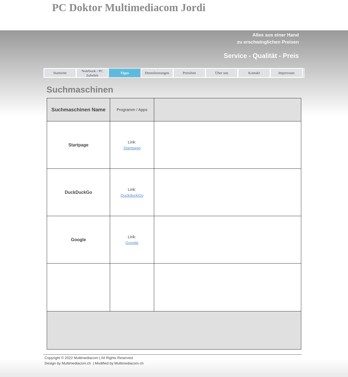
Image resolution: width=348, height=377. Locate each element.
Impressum (286, 73)
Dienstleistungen (157, 73)
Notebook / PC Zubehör (92, 73)
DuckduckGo (132, 195)
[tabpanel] (259, 42)
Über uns (221, 73)
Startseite (60, 73)
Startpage (132, 148)
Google (132, 243)
